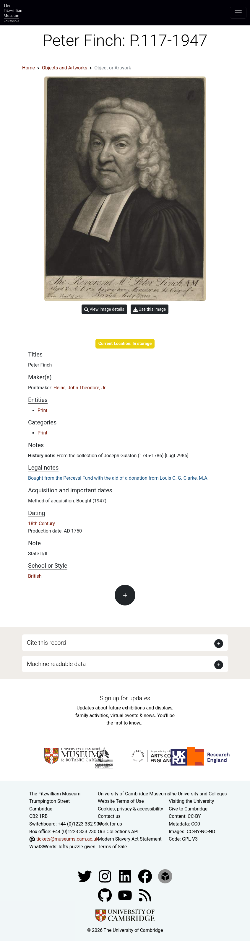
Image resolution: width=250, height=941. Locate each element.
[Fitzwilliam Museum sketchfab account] (165, 876)
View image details (104, 309)
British (34, 576)
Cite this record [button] (46, 642)
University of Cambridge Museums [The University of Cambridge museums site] (134, 794)
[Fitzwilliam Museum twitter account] (85, 876)
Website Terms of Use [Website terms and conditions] (121, 801)
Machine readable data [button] (56, 664)
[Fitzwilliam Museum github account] (105, 895)
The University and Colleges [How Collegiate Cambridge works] (198, 794)
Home (28, 68)
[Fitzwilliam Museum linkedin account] (146, 876)
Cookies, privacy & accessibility (130, 809)
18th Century (41, 523)
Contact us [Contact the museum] (109, 816)
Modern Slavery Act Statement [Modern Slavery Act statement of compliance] (130, 839)
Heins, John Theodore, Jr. (80, 387)
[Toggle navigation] (238, 13)
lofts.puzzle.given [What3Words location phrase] (77, 846)
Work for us (110, 824)
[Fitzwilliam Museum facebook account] (126, 876)
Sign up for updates (125, 698)
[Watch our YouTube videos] (126, 895)
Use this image (149, 309)
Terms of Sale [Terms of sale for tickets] (112, 846)
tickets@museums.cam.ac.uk (67, 839)
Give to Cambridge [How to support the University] (188, 809)
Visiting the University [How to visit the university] (191, 801)
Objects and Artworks (64, 68)
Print (42, 410)
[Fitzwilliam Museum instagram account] (105, 876)
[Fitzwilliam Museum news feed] (145, 895)
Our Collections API (118, 831)
